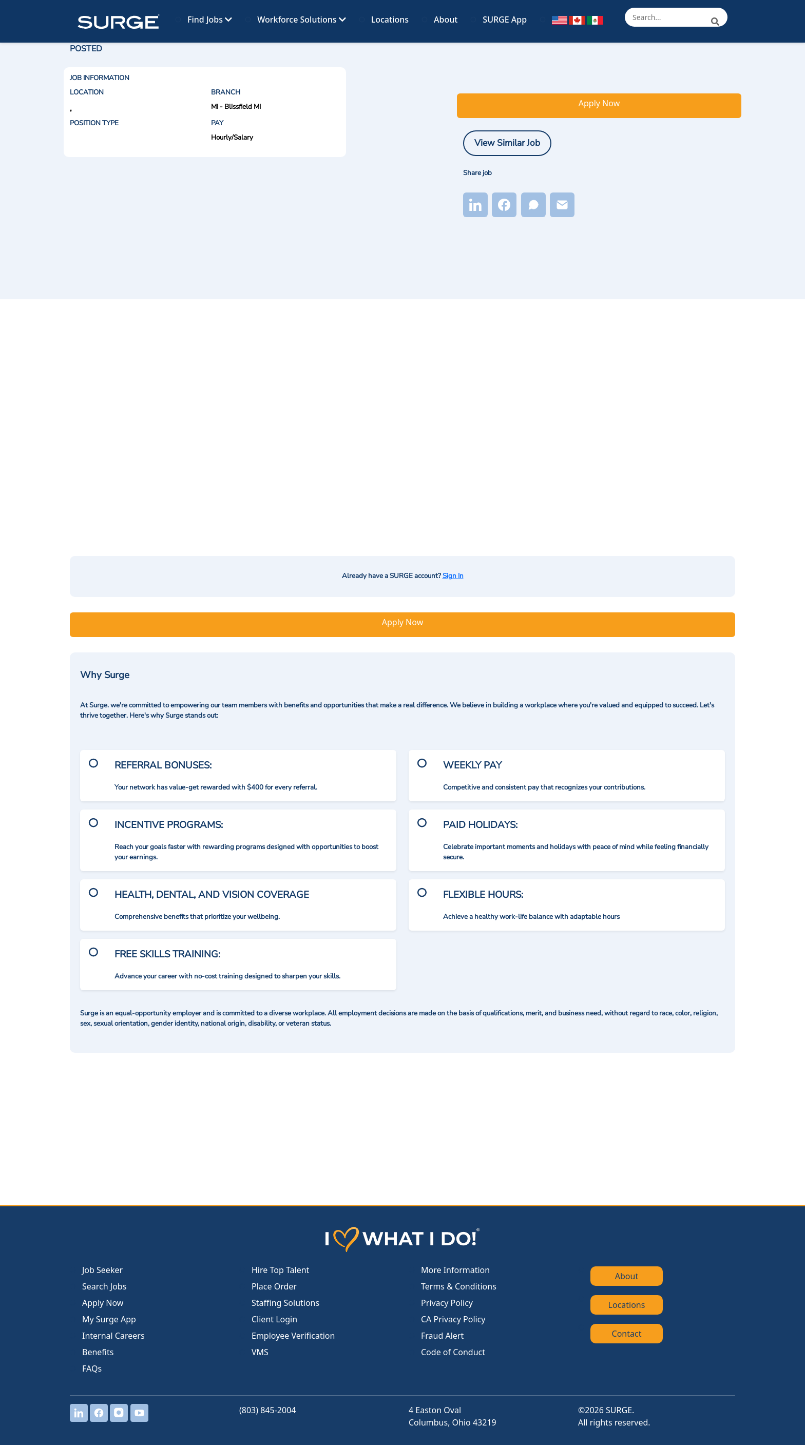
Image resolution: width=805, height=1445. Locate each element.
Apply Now (599, 103)
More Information (455, 1270)
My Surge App (109, 1319)
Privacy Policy (447, 1302)
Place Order (274, 1286)
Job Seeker (102, 1270)
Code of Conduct (453, 1352)
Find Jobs (209, 19)
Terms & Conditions (458, 1286)
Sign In (453, 576)
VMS (260, 1352)
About (445, 19)
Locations (390, 19)
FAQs (92, 1368)
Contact (627, 1333)
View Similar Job (507, 143)
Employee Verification (293, 1335)
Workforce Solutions (301, 19)
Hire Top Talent (280, 1270)
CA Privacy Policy (453, 1319)
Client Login (274, 1319)
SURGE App (505, 19)
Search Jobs (104, 1286)
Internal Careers (113, 1335)
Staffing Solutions (285, 1302)
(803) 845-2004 (267, 1410)
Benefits (97, 1352)
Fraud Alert (442, 1335)
